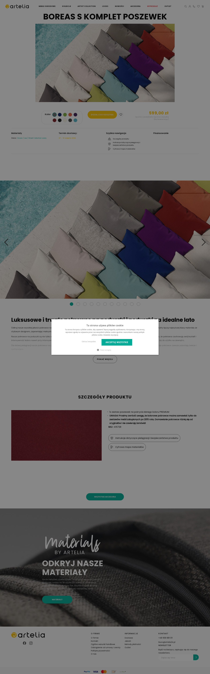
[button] (105, 349)
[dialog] (105, 337)
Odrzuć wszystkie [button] (89, 341)
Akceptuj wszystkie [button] (117, 342)
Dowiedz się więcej (110, 335)
